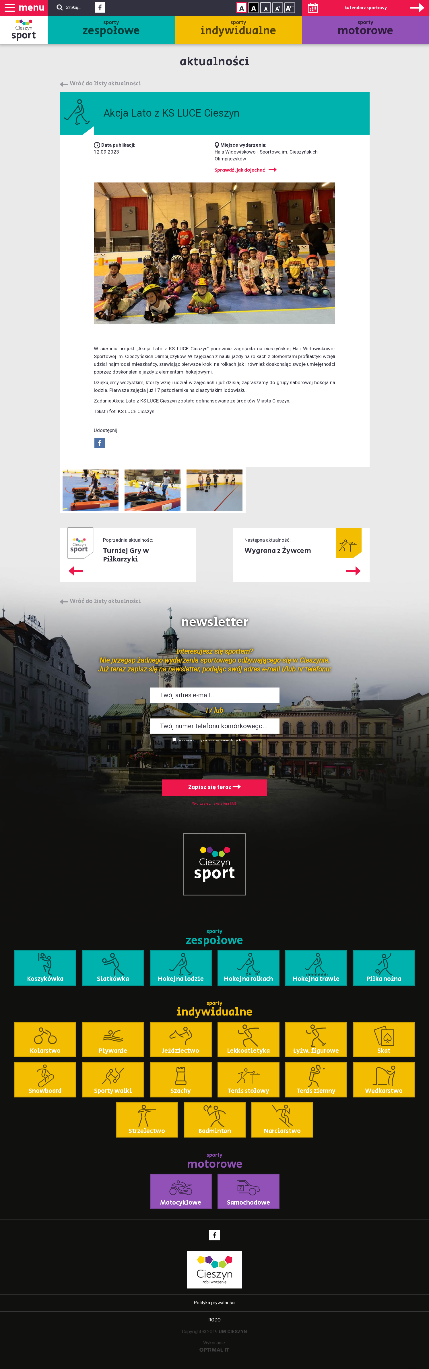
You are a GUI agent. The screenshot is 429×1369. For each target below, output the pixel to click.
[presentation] (214, 760)
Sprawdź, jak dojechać (240, 170)
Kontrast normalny (241, 7)
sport (23, 35)
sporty (111, 29)
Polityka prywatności (214, 1302)
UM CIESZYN (233, 1331)
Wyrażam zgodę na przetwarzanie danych (209, 740)
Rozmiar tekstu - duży (289, 7)
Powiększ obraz (90, 490)
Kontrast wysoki (253, 7)
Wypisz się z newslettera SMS (214, 804)
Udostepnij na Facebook (99, 443)
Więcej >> (249, 740)
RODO (214, 1320)
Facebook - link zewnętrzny (100, 9)
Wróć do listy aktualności (105, 84)
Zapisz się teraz (214, 787)
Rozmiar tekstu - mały (265, 7)
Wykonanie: (214, 1346)
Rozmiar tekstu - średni (277, 7)
